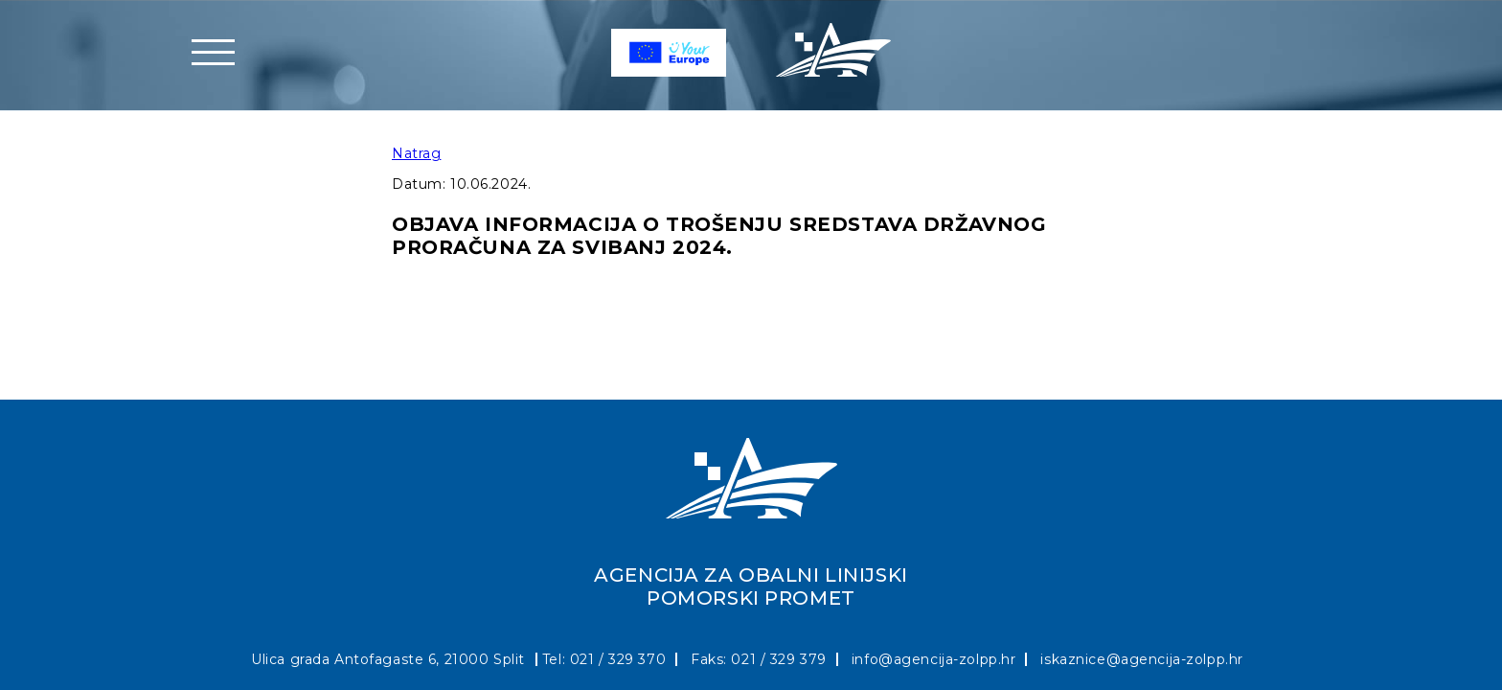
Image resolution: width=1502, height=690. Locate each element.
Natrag (416, 153)
